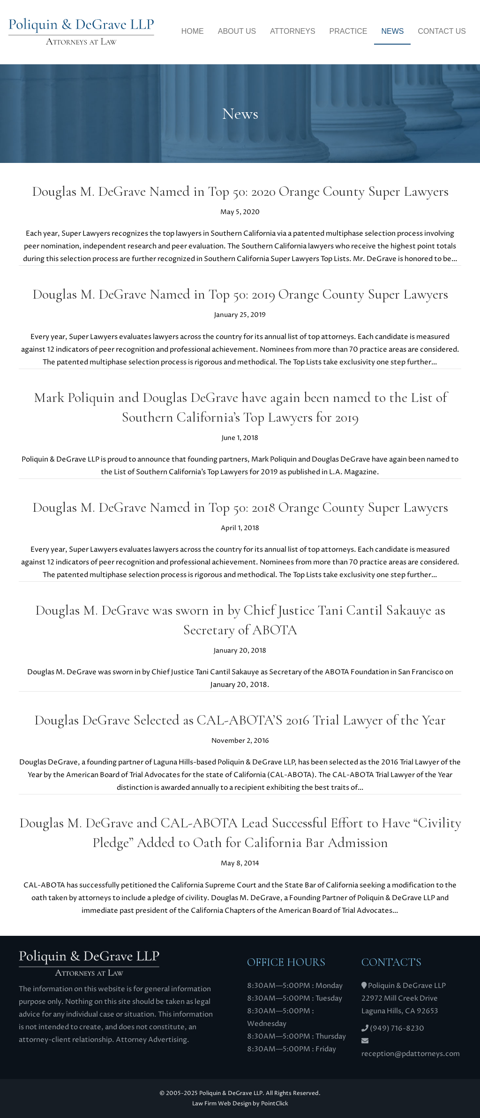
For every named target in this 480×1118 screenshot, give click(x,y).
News (392, 31)
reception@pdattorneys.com (410, 1054)
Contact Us (442, 31)
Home (192, 31)
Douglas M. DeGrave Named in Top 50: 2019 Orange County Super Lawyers (240, 294)
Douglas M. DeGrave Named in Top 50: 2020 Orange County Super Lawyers (240, 191)
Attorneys (292, 31)
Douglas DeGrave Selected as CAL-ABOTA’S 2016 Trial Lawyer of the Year (240, 720)
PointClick (274, 1104)
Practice (349, 31)
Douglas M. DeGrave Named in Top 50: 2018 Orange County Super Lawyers (240, 507)
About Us (237, 31)
